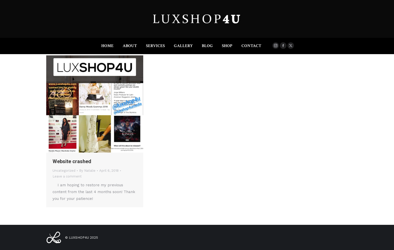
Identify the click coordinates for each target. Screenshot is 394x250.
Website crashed (72, 161)
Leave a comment (67, 176)
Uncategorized (64, 170)
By (87, 170)
